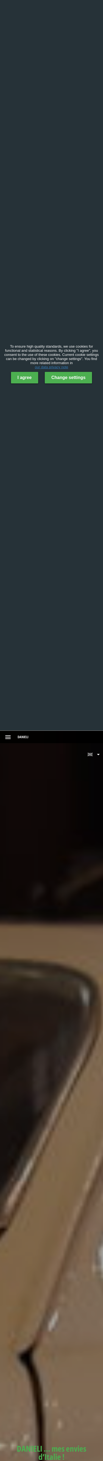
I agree (25, 377)
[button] (93, 754)
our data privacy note (51, 367)
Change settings (68, 377)
